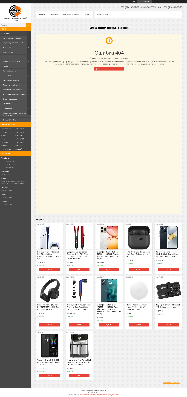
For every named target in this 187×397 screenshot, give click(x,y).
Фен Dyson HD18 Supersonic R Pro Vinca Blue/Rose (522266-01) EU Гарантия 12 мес (79, 307)
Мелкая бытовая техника (13, 57)
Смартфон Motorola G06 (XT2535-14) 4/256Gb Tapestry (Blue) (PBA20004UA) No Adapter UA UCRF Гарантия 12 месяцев (109, 309)
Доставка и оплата (71, 14)
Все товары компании (171, 383)
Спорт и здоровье (10, 99)
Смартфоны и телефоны (12, 38)
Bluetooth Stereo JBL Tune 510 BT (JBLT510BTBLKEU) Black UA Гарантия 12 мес (49, 307)
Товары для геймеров (11, 85)
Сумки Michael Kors (10, 120)
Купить (49, 269)
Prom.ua (103, 390)
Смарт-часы (7, 75)
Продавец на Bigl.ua (93, 392)
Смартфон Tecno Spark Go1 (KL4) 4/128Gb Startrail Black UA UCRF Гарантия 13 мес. (167, 254)
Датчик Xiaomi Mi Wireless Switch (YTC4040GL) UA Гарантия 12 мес (137, 307)
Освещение (7, 108)
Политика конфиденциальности (107, 395)
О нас (87, 14)
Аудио (5, 66)
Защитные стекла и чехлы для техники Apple (14, 114)
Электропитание (9, 47)
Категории (5, 33)
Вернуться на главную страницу (110, 69)
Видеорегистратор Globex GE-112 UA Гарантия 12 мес (168, 306)
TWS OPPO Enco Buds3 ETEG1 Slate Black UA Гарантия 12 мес (139, 254)
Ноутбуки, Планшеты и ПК (13, 43)
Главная (41, 14)
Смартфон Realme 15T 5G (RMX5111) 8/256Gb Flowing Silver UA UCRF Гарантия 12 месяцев (108, 255)
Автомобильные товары (12, 90)
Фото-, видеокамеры (11, 80)
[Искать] (28, 25)
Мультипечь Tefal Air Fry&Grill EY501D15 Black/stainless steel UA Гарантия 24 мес (79, 362)
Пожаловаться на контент (87, 395)
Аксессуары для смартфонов (14, 94)
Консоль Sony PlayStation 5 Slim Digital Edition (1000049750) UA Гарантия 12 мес (49, 255)
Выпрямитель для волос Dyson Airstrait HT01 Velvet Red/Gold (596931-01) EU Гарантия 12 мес (77, 255)
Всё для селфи (8, 104)
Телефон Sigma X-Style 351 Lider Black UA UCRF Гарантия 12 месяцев (49, 362)
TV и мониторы (8, 52)
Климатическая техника (12, 61)
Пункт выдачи (102, 14)
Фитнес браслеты (10, 71)
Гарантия (54, 14)
